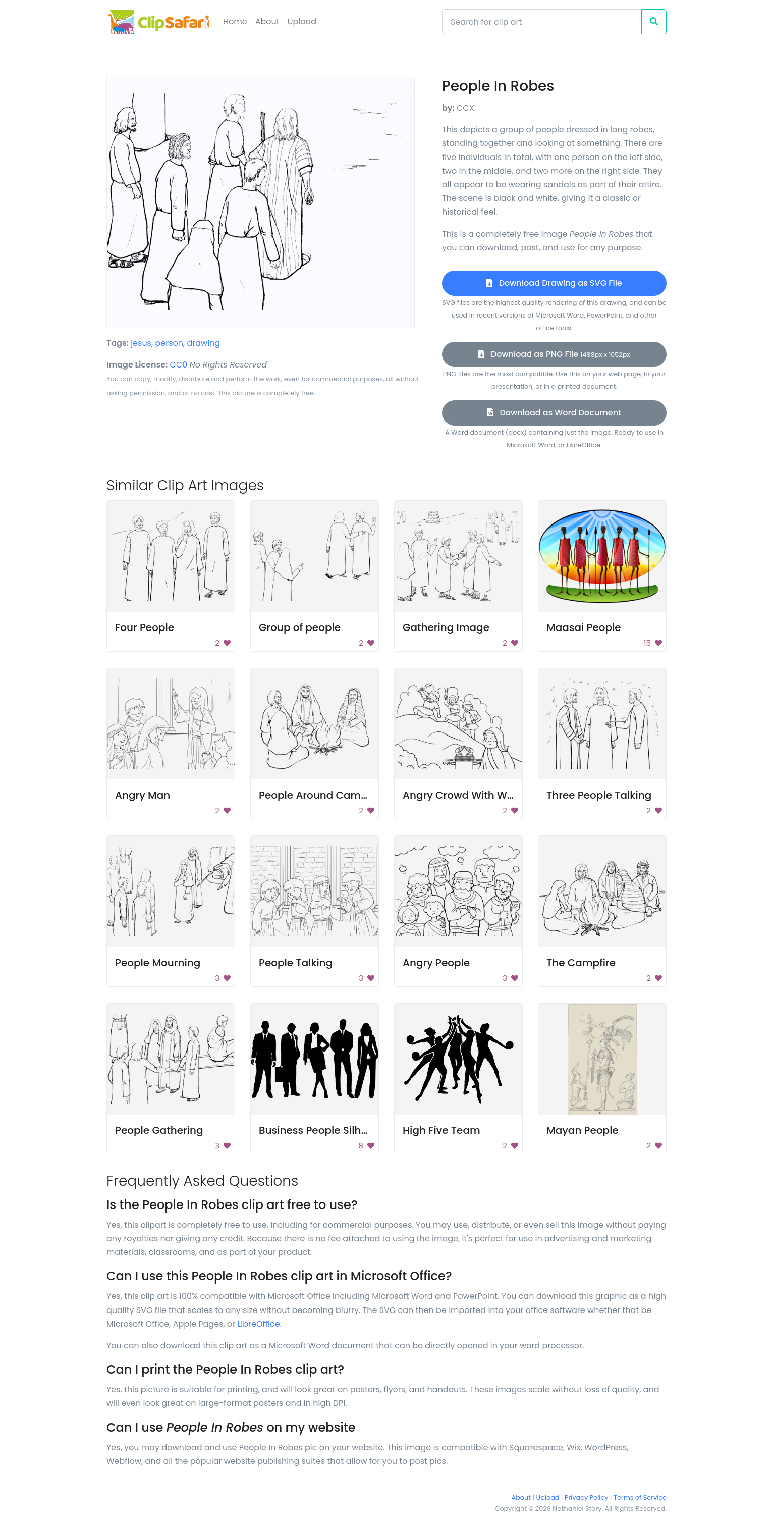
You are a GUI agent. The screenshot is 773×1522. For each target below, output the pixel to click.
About (267, 21)
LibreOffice (258, 1324)
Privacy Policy (586, 1497)
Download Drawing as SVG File (554, 283)
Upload (302, 21)
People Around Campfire (321, 795)
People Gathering (159, 1130)
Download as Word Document (554, 412)
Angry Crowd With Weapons (474, 795)
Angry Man (142, 795)
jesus (141, 343)
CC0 (179, 365)
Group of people (300, 627)
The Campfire (581, 963)
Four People (144, 627)
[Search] (542, 21)
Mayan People (582, 1130)
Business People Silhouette (326, 1130)
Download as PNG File (554, 354)
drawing (203, 343)
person (169, 343)
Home (235, 21)
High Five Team (441, 1130)
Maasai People (583, 627)
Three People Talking (598, 795)
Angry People (436, 963)
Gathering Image (446, 627)
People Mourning (157, 963)
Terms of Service (640, 1497)
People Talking (296, 963)
